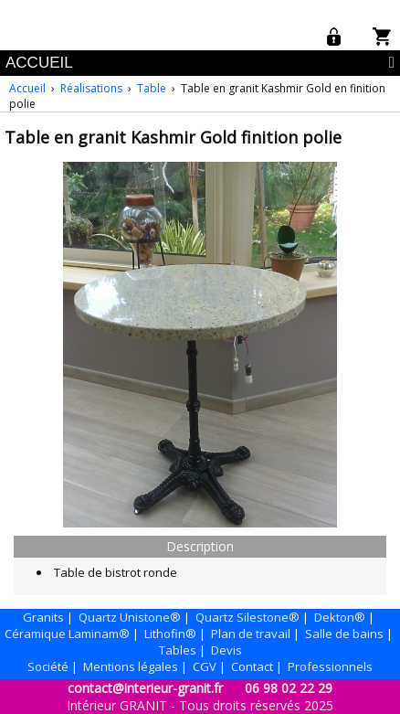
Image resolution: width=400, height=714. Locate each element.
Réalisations (91, 88)
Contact (252, 666)
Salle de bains (344, 633)
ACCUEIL (39, 62)
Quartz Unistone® (130, 617)
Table (151, 88)
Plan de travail (250, 633)
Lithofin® (170, 633)
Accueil (27, 88)
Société (47, 666)
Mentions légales (130, 666)
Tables (177, 650)
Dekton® (339, 617)
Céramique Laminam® (67, 633)
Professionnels (330, 666)
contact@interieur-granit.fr (145, 688)
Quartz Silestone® (247, 617)
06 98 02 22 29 (288, 688)
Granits (43, 617)
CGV (204, 666)
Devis (226, 650)
